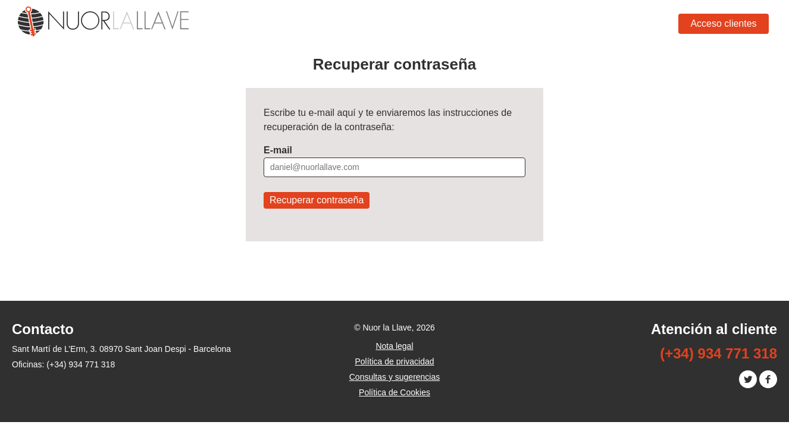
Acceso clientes (723, 23)
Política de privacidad (394, 361)
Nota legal (394, 346)
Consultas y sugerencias (394, 377)
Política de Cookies (394, 392)
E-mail (278, 150)
